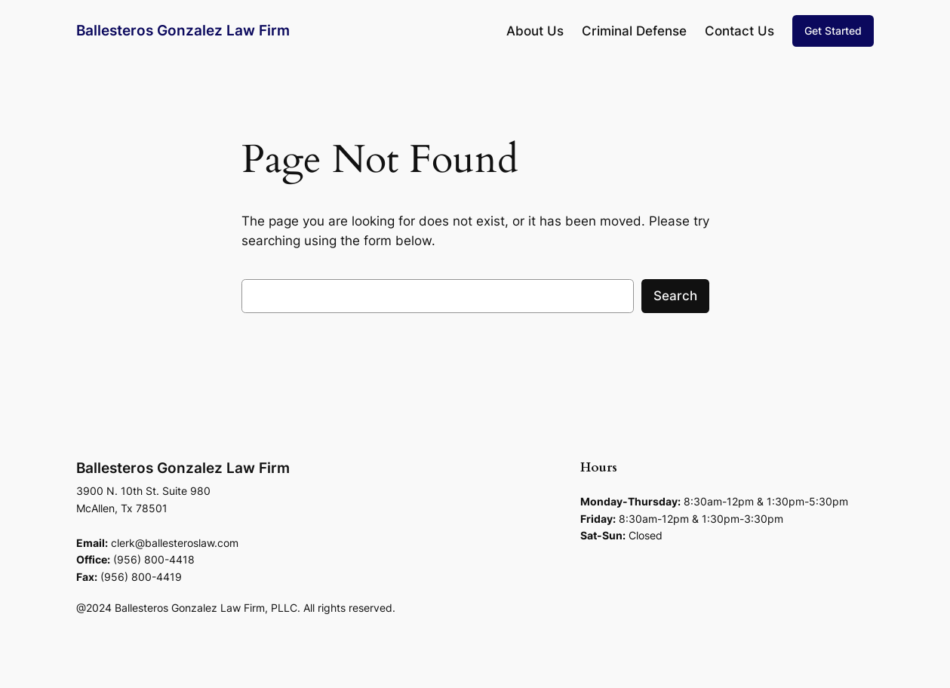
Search (675, 295)
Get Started (833, 30)
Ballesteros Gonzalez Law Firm (183, 30)
